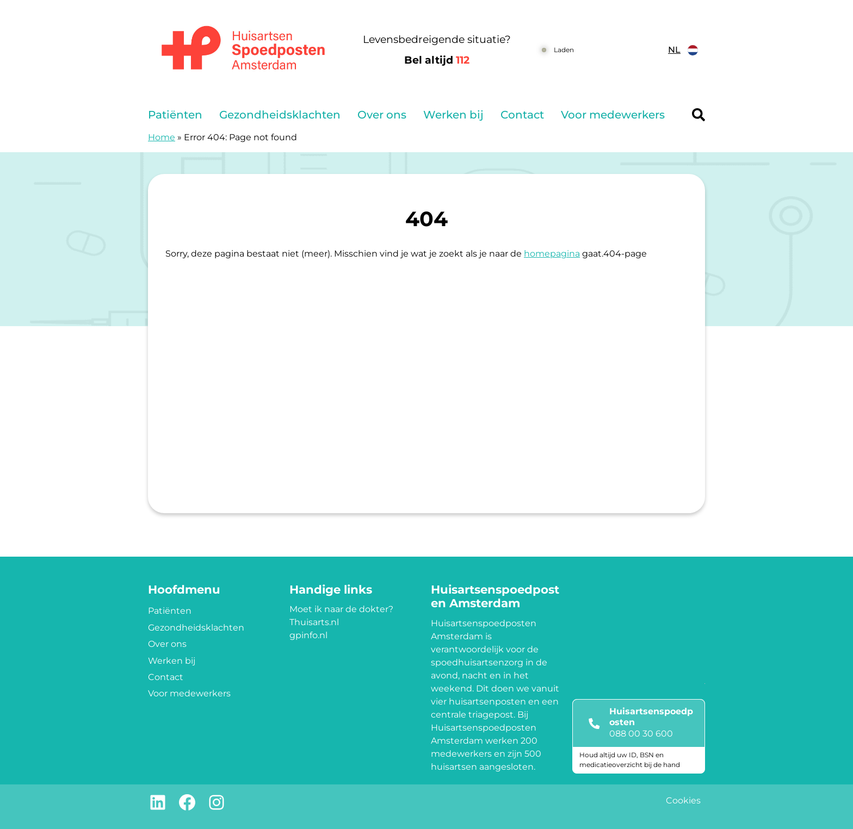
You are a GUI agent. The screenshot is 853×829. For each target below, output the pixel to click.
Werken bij (453, 114)
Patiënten (175, 114)
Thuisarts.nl (314, 622)
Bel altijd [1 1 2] (436, 60)
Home (161, 137)
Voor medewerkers (613, 114)
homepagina (552, 253)
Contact (522, 114)
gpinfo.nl (308, 635)
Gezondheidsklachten (280, 114)
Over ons (381, 114)
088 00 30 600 (641, 733)
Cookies (683, 800)
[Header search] (698, 114)
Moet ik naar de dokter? (341, 609)
